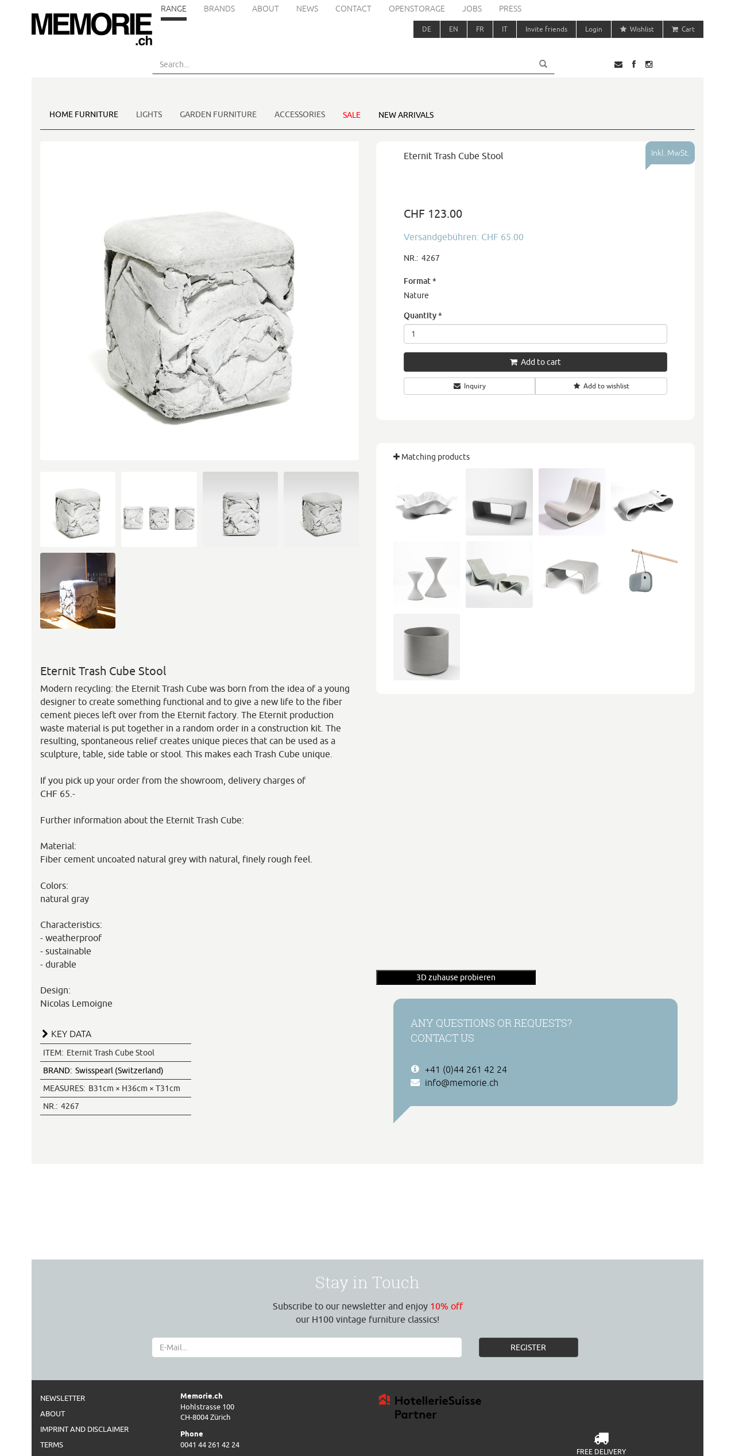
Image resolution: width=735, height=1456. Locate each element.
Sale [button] (352, 115)
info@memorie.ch (461, 1082)
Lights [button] (149, 114)
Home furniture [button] (83, 114)
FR (480, 29)
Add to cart (535, 362)
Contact (353, 8)
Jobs (472, 8)
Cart (683, 29)
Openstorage (417, 8)
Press (510, 8)
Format (420, 281)
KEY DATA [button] (71, 1034)
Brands (219, 8)
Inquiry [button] (470, 386)
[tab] (199, 1032)
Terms (51, 1444)
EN (453, 29)
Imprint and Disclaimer (84, 1429)
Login (593, 29)
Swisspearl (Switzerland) (103, 1070)
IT (505, 29)
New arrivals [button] (406, 115)
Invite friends (546, 29)
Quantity (423, 315)
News (307, 8)
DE (426, 29)
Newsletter (62, 1398)
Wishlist (637, 29)
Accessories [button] (299, 114)
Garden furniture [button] (218, 114)
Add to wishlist (601, 386)
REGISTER (528, 1347)
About (265, 8)
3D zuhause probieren (456, 977)
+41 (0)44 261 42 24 (466, 1069)
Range (174, 8)
